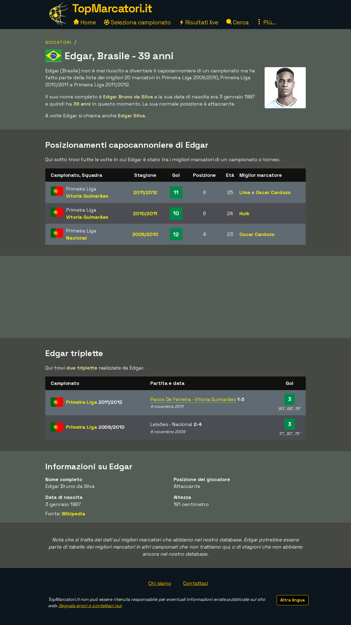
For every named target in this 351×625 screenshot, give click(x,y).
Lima (244, 192)
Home (84, 22)
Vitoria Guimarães (87, 196)
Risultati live (199, 22)
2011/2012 (145, 192)
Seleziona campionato (137, 22)
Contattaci (195, 583)
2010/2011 (145, 213)
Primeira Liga (94, 402)
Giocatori (58, 42)
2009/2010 (145, 234)
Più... (266, 22)
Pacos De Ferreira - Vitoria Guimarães (193, 399)
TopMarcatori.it (112, 8)
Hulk (244, 213)
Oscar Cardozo (273, 192)
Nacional (76, 238)
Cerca (237, 22)
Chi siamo (159, 583)
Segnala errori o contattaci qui (90, 606)
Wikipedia (73, 513)
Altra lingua (292, 600)
